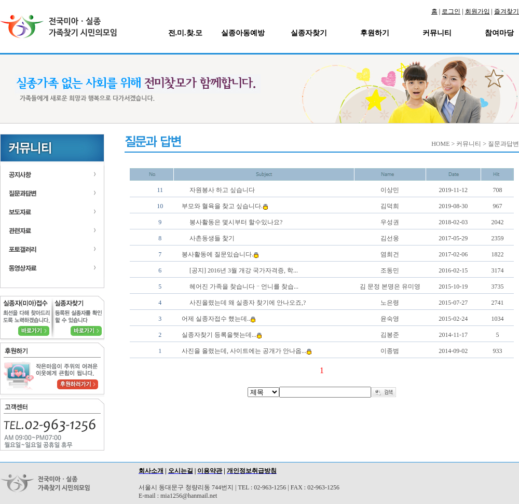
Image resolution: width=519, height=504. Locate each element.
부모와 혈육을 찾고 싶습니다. (222, 206)
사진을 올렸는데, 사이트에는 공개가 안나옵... (244, 351)
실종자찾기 (309, 33)
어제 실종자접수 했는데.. (216, 318)
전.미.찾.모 (185, 33)
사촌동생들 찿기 (212, 238)
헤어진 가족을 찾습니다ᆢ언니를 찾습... (243, 286)
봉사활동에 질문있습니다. (217, 254)
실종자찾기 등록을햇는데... (219, 334)
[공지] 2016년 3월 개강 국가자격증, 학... (243, 270)
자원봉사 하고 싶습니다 (222, 190)
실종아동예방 (243, 33)
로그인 (451, 11)
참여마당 (499, 33)
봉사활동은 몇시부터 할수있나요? (235, 222)
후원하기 (374, 33)
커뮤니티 (437, 33)
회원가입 (477, 11)
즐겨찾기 (506, 11)
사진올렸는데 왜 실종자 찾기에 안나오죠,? (247, 302)
